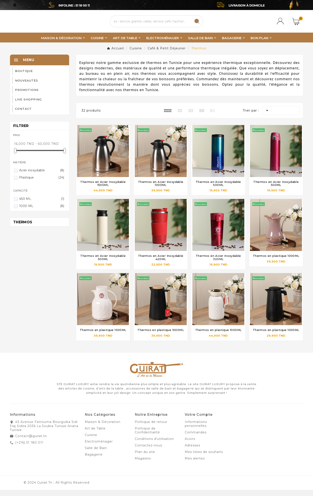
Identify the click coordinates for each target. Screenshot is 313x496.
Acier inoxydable (41, 176)
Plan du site (145, 458)
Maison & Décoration (102, 428)
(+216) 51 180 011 (29, 449)
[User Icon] (281, 24)
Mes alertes (195, 464)
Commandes (195, 438)
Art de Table (95, 434)
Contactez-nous (148, 451)
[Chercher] (150, 24)
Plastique (41, 183)
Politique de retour (151, 428)
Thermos (22, 228)
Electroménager (99, 447)
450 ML (41, 205)
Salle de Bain (96, 454)
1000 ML (41, 212)
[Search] (197, 24)
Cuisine (91, 441)
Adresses (192, 451)
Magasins (143, 464)
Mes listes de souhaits (204, 458)
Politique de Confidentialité (147, 436)
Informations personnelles (196, 430)
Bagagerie (94, 461)
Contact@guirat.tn (31, 442)
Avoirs (190, 445)
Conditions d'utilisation (154, 445)
